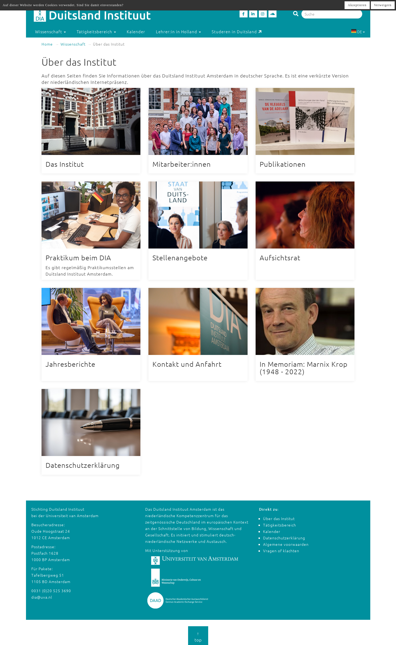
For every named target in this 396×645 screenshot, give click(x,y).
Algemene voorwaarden (286, 543)
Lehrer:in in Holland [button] (178, 31)
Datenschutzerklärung (284, 536)
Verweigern (382, 5)
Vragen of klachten (281, 549)
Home (47, 44)
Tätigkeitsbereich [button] (96, 31)
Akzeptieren (357, 5)
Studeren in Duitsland (237, 31)
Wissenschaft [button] (50, 31)
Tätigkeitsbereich (279, 523)
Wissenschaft (73, 44)
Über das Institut (279, 517)
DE (358, 31)
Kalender (136, 31)
